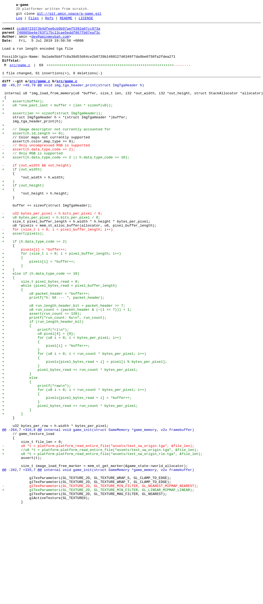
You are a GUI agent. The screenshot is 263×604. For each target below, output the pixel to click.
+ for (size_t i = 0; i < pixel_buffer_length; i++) (61, 300)
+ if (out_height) (23, 218)
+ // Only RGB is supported (32, 179)
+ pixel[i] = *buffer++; (46, 410)
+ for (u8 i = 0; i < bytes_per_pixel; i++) (61, 401)
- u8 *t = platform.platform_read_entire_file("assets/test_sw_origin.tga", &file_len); (98, 530)
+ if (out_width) (22, 199)
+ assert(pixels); (23, 276)
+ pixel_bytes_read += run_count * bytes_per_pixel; (70, 439)
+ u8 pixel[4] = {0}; (38, 396)
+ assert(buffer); (23, 117)
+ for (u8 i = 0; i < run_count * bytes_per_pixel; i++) (74, 420)
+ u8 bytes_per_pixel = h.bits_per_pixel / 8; (51, 256)
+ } (8, 213)
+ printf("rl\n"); (35, 391)
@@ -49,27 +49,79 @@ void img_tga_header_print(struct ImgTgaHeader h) (73, 98)
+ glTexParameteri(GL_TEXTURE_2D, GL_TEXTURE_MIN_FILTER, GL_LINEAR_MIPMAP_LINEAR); (98, 583)
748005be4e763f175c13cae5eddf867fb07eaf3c (58, 36)
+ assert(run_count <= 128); (41, 372)
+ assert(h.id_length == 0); (33, 155)
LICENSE (86, 20)
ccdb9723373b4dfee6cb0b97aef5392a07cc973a (58, 31)
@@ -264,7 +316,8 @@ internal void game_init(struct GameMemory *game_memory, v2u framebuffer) (98, 511)
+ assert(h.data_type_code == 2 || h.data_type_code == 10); (65, 184)
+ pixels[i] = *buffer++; (38, 309)
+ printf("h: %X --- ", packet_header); (53, 352)
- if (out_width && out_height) (36, 194)
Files (33, 20)
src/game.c (19, 75)
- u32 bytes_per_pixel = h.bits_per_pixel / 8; (52, 252)
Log (19, 20)
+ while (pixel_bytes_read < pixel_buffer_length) (59, 338)
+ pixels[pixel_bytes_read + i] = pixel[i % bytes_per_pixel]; (84, 429)
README (66, 20)
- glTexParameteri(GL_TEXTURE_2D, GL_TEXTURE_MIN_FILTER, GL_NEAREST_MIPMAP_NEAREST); (100, 578)
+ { (8, 223)
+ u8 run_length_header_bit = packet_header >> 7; (63, 362)
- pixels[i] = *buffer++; (34, 295)
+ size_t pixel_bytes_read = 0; (40, 333)
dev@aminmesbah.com (50, 41)
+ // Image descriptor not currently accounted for (56, 151)
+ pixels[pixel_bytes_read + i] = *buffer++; (67, 473)
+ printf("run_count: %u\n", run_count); (54, 377)
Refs (49, 20)
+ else (20, 449)
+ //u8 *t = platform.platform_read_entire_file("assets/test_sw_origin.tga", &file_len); (100, 535)
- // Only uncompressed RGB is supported (46, 170)
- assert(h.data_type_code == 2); (38, 175)
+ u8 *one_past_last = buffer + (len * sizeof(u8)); (57, 122)
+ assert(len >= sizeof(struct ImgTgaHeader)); (52, 131)
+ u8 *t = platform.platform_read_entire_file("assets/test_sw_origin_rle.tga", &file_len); (102, 540)
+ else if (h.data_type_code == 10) (40, 324)
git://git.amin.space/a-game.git (69, 15)
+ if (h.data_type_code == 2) (34, 285)
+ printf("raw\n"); (36, 458)
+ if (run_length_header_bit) (42, 381)
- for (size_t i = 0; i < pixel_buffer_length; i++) (57, 271)
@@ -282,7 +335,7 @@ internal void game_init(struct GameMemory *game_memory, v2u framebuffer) (98, 559)
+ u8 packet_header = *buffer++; (46, 348)
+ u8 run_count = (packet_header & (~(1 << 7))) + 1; (67, 367)
